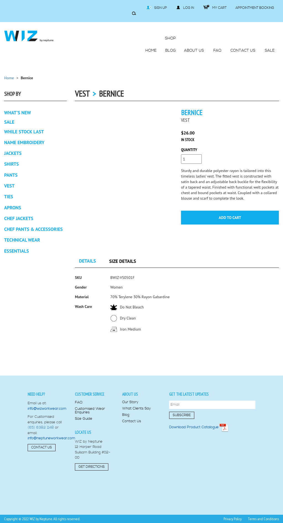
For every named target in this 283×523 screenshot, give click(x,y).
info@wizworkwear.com (47, 408)
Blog (125, 415)
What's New (17, 113)
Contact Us (41, 447)
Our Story (130, 402)
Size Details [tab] (122, 261)
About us (130, 394)
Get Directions (91, 467)
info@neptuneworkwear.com (51, 438)
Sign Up (156, 8)
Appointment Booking (254, 8)
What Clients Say (136, 408)
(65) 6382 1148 (41, 427)
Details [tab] (87, 261)
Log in (185, 8)
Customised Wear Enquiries (90, 410)
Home (9, 77)
